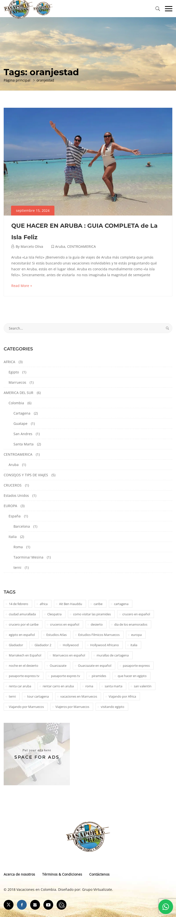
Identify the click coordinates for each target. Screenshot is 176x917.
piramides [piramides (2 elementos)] (99, 676)
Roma (18, 547)
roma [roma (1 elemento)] (89, 686)
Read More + (21, 285)
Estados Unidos (16, 495)
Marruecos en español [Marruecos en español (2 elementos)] (69, 655)
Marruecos (17, 382)
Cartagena (21, 413)
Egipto (14, 372)
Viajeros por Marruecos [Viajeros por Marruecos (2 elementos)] (72, 706)
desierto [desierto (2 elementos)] (97, 624)
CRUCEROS (13, 485)
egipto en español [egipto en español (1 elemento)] (22, 634)
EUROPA (10, 505)
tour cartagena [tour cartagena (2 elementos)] (38, 696)
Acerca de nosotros (19, 874)
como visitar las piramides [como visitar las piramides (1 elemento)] (92, 614)
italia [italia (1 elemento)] (133, 645)
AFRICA (9, 361)
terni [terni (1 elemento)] (12, 696)
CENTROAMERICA (81, 246)
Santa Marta (23, 444)
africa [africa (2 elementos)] (44, 604)
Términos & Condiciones (62, 874)
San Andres (22, 433)
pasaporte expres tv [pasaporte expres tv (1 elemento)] (65, 676)
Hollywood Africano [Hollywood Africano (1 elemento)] (104, 645)
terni (17, 567)
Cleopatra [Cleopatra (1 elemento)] (54, 614)
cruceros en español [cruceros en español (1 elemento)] (64, 624)
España (15, 516)
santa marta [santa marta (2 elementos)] (113, 686)
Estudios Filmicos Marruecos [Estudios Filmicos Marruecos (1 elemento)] (99, 634)
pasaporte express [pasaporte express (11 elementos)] (136, 665)
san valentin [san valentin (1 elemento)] (142, 686)
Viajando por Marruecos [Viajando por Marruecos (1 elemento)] (26, 706)
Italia (13, 536)
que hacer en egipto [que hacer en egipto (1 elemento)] (132, 676)
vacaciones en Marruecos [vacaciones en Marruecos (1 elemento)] (78, 696)
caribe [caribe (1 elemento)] (98, 604)
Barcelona (21, 526)
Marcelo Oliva (32, 246)
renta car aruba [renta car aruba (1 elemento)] (20, 686)
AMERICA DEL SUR (18, 392)
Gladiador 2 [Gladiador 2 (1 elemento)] (43, 645)
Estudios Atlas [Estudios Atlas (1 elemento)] (56, 634)
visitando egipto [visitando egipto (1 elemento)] (112, 706)
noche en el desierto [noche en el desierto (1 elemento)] (23, 665)
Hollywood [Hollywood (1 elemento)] (71, 645)
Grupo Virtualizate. (97, 889)
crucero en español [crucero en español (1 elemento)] (136, 614)
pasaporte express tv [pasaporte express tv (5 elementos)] (24, 676)
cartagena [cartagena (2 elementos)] (121, 604)
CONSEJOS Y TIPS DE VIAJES (26, 475)
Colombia (16, 403)
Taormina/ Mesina (28, 557)
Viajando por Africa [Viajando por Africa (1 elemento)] (122, 696)
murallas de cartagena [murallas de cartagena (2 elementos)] (113, 655)
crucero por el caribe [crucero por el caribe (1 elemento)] (23, 624)
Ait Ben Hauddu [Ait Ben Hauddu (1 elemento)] (70, 604)
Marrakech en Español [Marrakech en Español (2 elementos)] (25, 655)
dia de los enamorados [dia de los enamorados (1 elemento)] (130, 624)
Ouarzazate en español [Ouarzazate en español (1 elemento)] (94, 665)
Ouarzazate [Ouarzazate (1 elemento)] (58, 665)
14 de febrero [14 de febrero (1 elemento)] (18, 604)
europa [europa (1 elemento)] (136, 634)
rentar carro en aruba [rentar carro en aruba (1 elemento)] (58, 686)
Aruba (60, 246)
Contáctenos (99, 874)
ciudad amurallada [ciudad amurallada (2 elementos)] (22, 614)
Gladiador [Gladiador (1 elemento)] (16, 645)
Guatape (20, 423)
